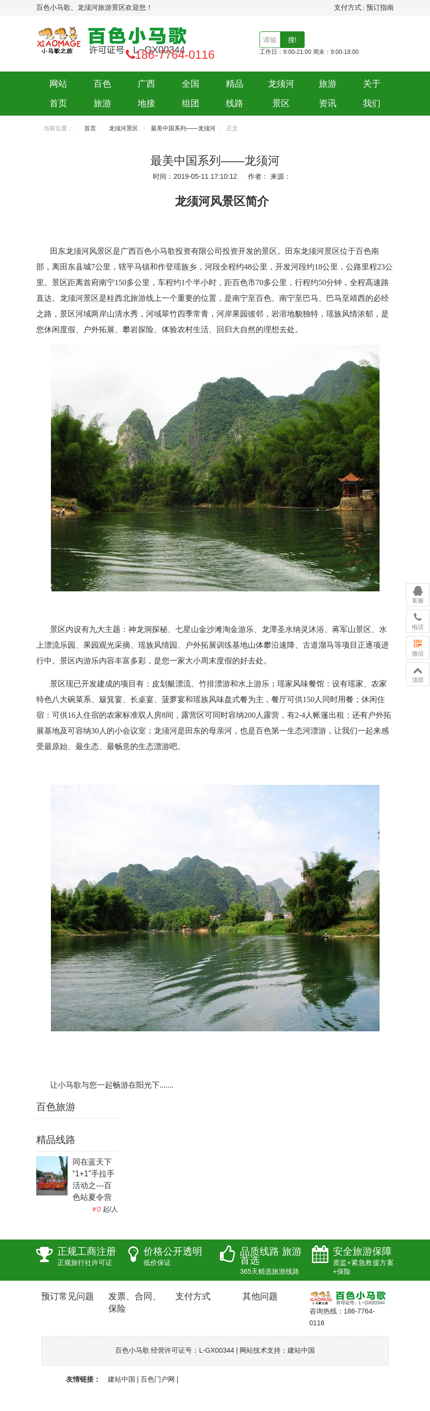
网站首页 (58, 93)
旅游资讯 (327, 93)
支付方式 (347, 7)
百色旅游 (102, 93)
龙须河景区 (281, 93)
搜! (292, 40)
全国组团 (190, 93)
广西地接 (146, 93)
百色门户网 (158, 1379)
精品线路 (234, 93)
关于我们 (372, 93)
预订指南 (380, 7)
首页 (90, 128)
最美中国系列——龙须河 (183, 128)
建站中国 (301, 1350)
